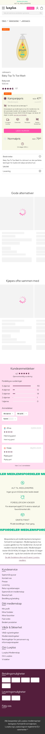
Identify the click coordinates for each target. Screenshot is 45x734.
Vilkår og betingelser (10, 632)
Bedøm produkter (9, 622)
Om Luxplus (7, 656)
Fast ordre (6, 619)
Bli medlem (30, 8)
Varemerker (14, 21)
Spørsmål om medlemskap (13, 591)
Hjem (4, 21)
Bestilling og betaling (10, 598)
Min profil (5, 608)
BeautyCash (7, 595)
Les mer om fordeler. (20, 115)
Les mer (6, 166)
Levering (5, 585)
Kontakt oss (7, 578)
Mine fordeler (7, 612)
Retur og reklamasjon (11, 588)
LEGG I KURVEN (22, 131)
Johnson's (25, 21)
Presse (5, 581)
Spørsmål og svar (9, 575)
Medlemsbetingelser (10, 636)
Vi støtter (6, 659)
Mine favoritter (8, 615)
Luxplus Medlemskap (11, 652)
